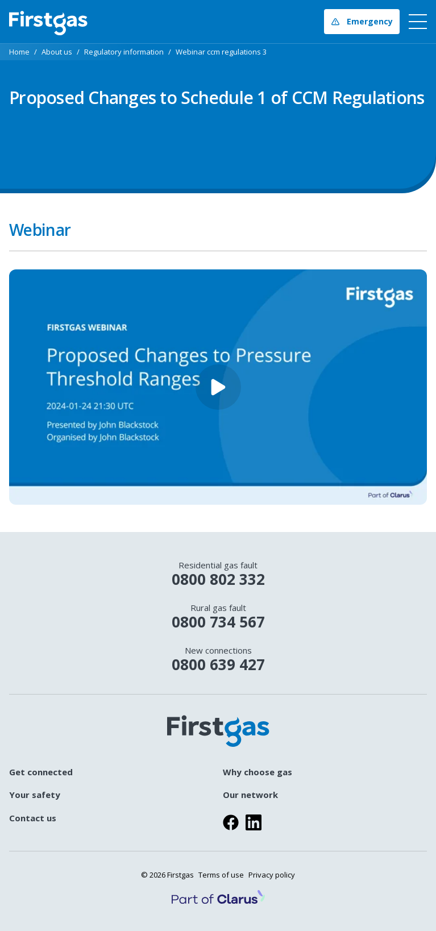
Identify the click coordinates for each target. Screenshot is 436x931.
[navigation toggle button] (415, 21)
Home (19, 52)
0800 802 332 (218, 574)
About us (56, 52)
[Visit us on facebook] (231, 822)
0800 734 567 (218, 617)
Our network (250, 795)
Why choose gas (257, 772)
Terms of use (221, 875)
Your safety (34, 795)
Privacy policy (271, 875)
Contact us (32, 818)
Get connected (41, 772)
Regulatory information (124, 52)
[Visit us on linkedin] (253, 822)
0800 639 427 (218, 660)
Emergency (362, 21)
